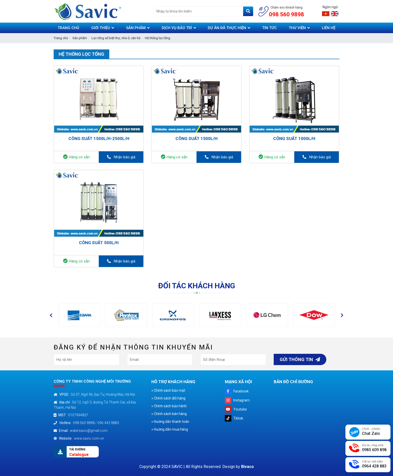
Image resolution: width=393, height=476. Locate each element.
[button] (51, 315)
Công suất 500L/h (99, 242)
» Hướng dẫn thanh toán (170, 422)
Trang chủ (61, 38)
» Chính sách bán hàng (169, 414)
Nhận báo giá (121, 157)
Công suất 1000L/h (294, 138)
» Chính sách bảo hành (169, 406)
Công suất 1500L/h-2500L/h (98, 138)
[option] (79, 315)
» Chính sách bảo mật (168, 390)
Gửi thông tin (300, 359)
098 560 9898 (286, 14)
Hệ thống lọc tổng (157, 38)
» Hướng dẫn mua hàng (169, 429)
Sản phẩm (79, 38)
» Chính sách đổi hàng (168, 398)
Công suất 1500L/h (196, 138)
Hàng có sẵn (76, 156)
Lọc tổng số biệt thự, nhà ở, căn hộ (115, 38)
